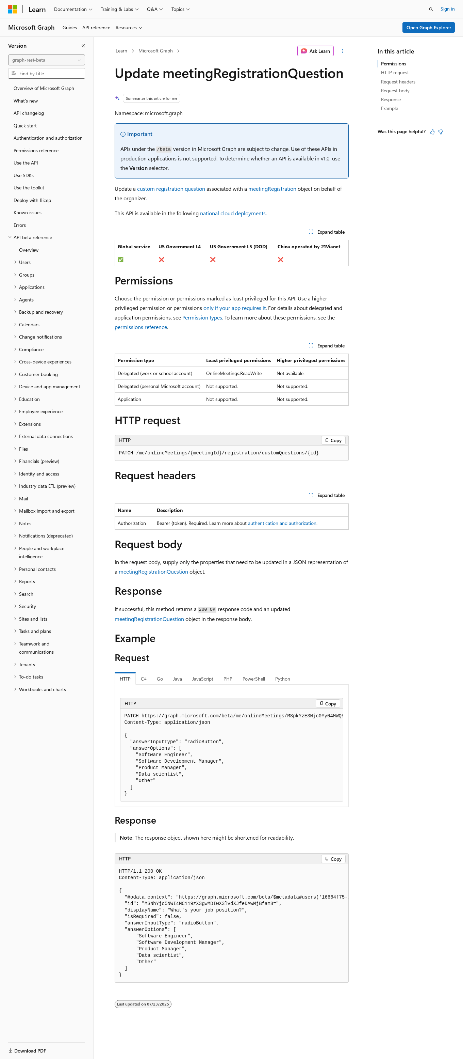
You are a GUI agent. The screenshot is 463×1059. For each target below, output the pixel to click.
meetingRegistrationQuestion (153, 571)
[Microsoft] (12, 9)
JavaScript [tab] (202, 678)
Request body (395, 90)
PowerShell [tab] (254, 678)
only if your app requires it (234, 307)
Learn (121, 50)
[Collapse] (83, 46)
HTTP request (395, 72)
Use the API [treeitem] (26, 162)
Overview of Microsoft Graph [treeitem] (44, 88)
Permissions (393, 63)
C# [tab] (144, 678)
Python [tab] (282, 678)
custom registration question (171, 188)
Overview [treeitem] (28, 250)
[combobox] (46, 59)
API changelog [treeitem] (29, 113)
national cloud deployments (233, 213)
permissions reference (141, 326)
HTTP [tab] (125, 678)
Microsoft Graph (155, 50)
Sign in (448, 8)
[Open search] (431, 9)
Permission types (202, 317)
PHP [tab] (228, 678)
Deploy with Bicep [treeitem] (32, 200)
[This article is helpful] (432, 132)
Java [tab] (177, 678)
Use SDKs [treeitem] (24, 175)
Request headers (398, 81)
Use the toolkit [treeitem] (29, 187)
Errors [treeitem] (20, 225)
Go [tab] (160, 678)
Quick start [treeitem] (25, 125)
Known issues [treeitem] (28, 212)
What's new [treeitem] (26, 100)
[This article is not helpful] (440, 132)
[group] (231, 755)
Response (391, 99)
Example (389, 108)
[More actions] (342, 51)
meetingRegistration (272, 188)
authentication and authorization (282, 523)
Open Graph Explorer (429, 27)
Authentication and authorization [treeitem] (48, 138)
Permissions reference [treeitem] (36, 150)
